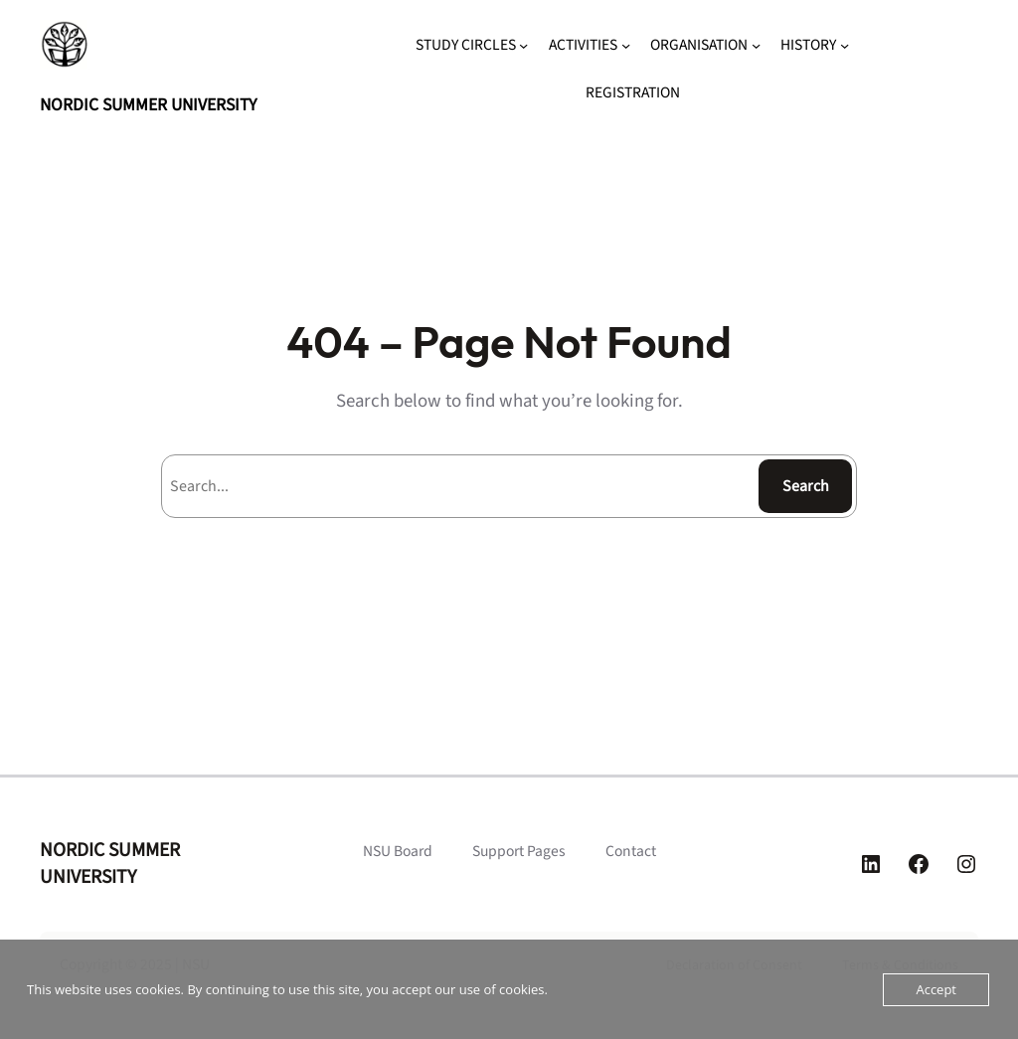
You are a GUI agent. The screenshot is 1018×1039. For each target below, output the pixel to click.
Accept (936, 989)
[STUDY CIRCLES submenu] (523, 45)
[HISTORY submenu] (844, 45)
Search (805, 486)
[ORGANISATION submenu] (756, 45)
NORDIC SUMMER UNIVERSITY (148, 104)
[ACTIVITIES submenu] (625, 45)
